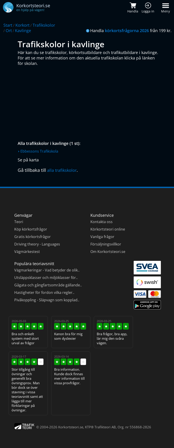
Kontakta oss (101, 221)
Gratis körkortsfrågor (32, 236)
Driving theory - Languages (37, 244)
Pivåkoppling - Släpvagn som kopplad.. (46, 299)
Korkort (22, 25)
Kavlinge (23, 30)
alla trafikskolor (62, 170)
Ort (9, 30)
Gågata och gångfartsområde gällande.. (48, 285)
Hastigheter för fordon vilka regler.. (44, 292)
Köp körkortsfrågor (30, 229)
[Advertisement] (88, 102)
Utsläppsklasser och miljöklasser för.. (46, 277)
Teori (18, 221)
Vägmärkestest (27, 251)
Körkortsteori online (107, 229)
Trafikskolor (44, 25)
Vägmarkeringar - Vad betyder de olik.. (47, 270)
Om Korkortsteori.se (107, 251)
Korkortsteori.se (70, 427)
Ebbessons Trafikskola (39, 151)
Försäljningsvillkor (105, 244)
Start (7, 25)
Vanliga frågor (102, 236)
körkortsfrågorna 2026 (127, 30)
